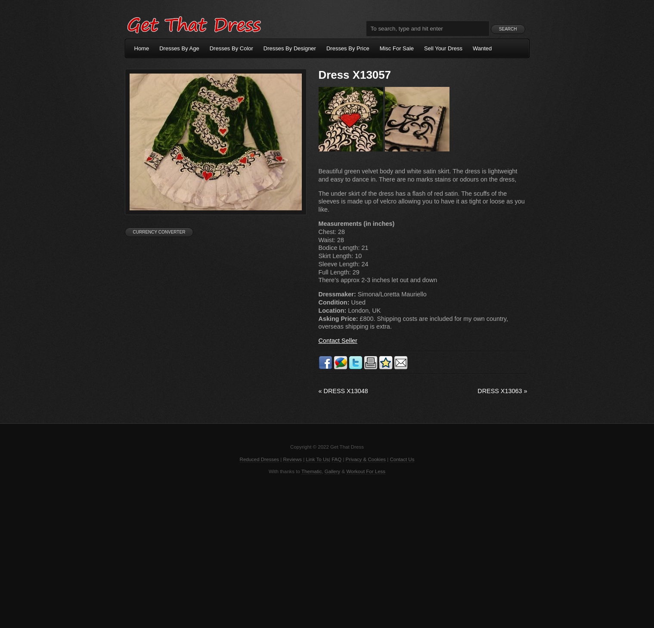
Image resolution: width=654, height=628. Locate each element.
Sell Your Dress (443, 48)
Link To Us (317, 459)
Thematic (311, 471)
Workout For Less (365, 471)
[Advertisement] (327, 550)
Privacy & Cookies (366, 459)
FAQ (336, 459)
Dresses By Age (179, 48)
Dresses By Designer (289, 48)
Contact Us (402, 459)
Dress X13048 (343, 391)
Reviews (292, 459)
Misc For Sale (397, 48)
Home (141, 48)
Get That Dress (194, 23)
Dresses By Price (347, 48)
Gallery (332, 471)
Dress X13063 (502, 391)
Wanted (482, 48)
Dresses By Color (231, 48)
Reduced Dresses (259, 459)
